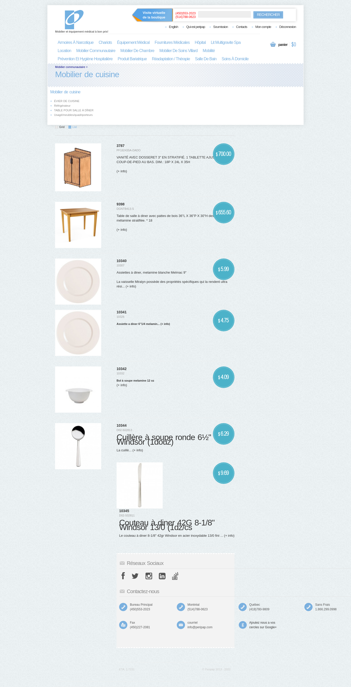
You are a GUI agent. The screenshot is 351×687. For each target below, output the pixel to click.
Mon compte (263, 27)
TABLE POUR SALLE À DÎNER (74, 110)
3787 (121, 146)
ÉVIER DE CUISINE (66, 101)
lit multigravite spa (226, 42)
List (72, 126)
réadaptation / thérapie (171, 59)
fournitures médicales (172, 42)
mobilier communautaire (95, 50)
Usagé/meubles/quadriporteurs (73, 114)
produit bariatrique (132, 59)
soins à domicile (235, 59)
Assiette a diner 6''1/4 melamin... (138, 323)
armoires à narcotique (76, 42)
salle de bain (205, 59)
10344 (122, 425)
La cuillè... (124, 450)
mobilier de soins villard (178, 50)
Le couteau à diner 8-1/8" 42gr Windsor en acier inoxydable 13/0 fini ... (171, 535)
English (173, 27)
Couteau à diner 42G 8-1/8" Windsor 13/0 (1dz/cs (166, 525)
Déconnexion (287, 27)
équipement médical (133, 42)
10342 (122, 369)
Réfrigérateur (62, 105)
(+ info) (122, 171)
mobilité (209, 50)
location (64, 50)
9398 (121, 204)
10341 (122, 312)
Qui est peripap (195, 27)
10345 (124, 511)
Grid (60, 126)
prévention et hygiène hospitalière (85, 59)
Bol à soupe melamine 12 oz (135, 380)
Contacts (241, 27)
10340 (122, 261)
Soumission (220, 27)
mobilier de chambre (137, 50)
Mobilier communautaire (70, 66)
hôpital (200, 42)
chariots (105, 42)
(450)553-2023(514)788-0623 (186, 15)
